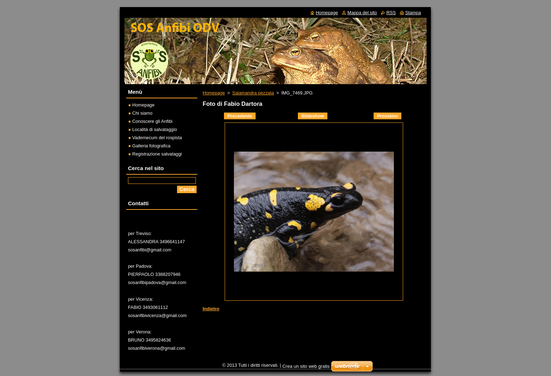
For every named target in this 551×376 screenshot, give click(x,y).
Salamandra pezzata (253, 93)
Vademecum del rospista (157, 137)
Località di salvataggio (154, 129)
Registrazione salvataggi (157, 154)
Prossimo (387, 116)
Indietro (211, 308)
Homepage (214, 93)
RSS (391, 12)
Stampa (413, 12)
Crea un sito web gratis (306, 366)
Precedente (240, 116)
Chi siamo (142, 113)
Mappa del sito (362, 12)
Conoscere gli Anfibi (152, 121)
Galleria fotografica (151, 145)
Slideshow (312, 116)
